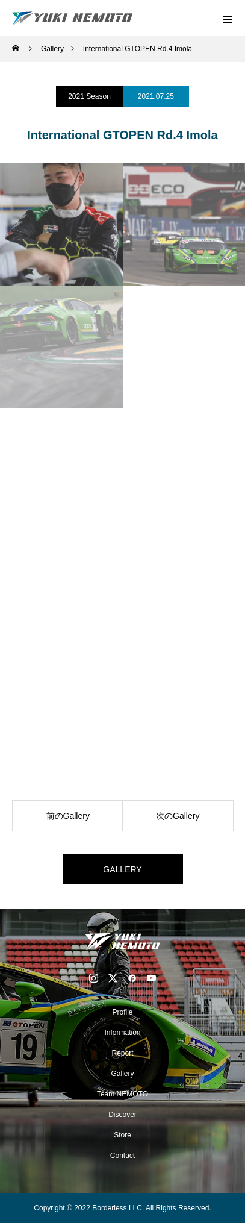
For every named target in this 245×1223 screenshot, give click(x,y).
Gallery (122, 1073)
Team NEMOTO (122, 1094)
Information (122, 1032)
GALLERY (122, 869)
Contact (122, 1155)
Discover (122, 1114)
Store (122, 1135)
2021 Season (89, 96)
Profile (122, 1012)
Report (122, 1053)
